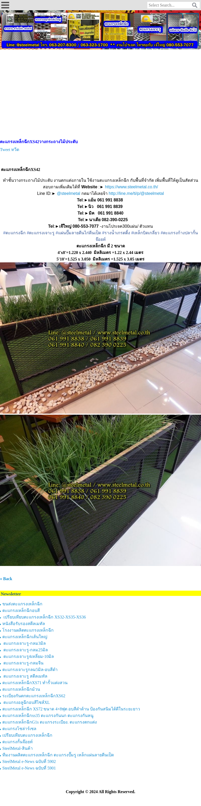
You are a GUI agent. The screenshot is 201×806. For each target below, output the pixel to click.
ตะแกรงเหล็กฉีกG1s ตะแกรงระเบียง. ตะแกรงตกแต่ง (49, 722)
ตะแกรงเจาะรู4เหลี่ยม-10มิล (28, 656)
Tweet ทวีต (9, 149)
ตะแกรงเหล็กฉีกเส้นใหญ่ (24, 637)
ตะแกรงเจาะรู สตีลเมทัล (24, 676)
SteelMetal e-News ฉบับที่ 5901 (29, 768)
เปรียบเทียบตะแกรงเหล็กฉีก (27, 735)
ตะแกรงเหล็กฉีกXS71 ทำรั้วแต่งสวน (35, 682)
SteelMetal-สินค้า (17, 748)
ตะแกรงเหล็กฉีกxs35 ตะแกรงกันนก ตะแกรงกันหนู (47, 715)
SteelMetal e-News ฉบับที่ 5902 (29, 761)
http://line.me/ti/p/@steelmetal (136, 193)
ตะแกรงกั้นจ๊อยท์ (17, 742)
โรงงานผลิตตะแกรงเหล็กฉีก (28, 630)
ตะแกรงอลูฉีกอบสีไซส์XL (26, 702)
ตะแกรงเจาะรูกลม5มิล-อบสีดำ (30, 669)
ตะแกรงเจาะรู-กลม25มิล (25, 650)
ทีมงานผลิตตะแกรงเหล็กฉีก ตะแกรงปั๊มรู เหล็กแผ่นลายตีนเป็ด (58, 755)
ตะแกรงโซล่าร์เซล (19, 728)
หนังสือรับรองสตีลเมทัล (23, 623)
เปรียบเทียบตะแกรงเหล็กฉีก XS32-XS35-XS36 (44, 617)
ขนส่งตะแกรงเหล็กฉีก (22, 604)
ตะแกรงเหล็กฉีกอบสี (21, 610)
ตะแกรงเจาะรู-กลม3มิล (24, 643)
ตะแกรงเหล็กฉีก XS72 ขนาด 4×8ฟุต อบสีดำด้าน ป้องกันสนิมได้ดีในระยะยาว (71, 709)
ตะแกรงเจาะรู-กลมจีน (22, 663)
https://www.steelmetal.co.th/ (131, 187)
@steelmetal (68, 193)
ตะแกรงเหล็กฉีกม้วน (21, 689)
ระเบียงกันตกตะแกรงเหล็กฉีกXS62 (33, 696)
